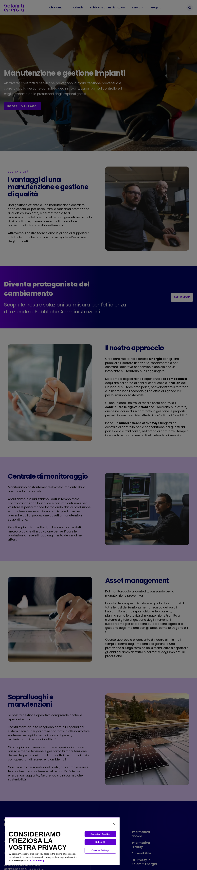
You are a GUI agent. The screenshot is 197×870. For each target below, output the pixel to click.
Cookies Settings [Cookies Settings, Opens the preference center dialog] (100, 850)
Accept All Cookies (100, 834)
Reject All (100, 842)
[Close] (113, 823)
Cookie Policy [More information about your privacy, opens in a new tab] (37, 860)
